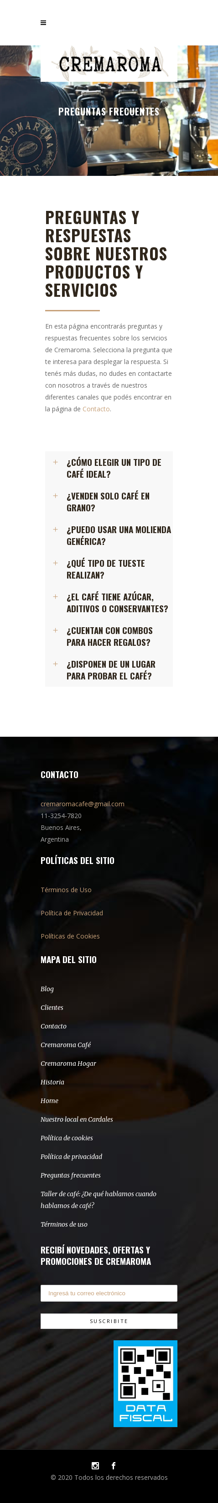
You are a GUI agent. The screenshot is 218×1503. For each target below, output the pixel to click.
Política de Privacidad (72, 913)
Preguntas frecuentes (71, 1175)
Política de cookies (67, 1138)
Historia (52, 1082)
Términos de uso (64, 1224)
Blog (47, 989)
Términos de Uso (66, 889)
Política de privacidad (71, 1157)
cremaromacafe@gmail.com (83, 803)
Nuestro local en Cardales (77, 1119)
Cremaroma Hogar (68, 1063)
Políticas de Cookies (70, 936)
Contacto (96, 408)
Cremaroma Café (66, 1045)
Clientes (52, 1008)
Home (49, 1101)
